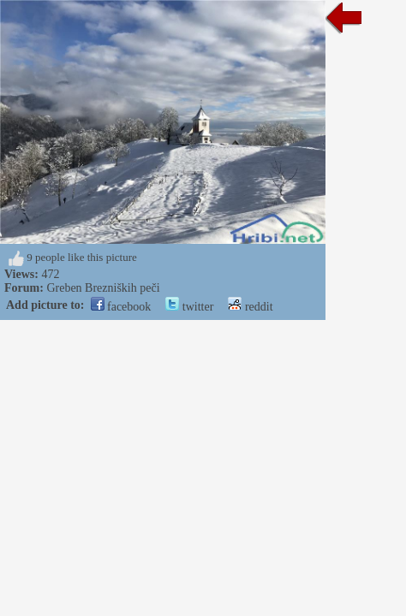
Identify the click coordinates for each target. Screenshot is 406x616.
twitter (189, 306)
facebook (121, 306)
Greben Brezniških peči (102, 287)
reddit (250, 306)
